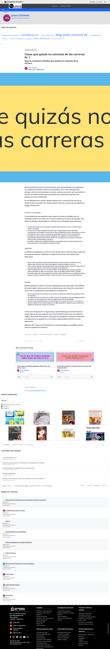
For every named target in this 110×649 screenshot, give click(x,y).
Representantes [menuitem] (40, 622)
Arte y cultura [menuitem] (82, 620)
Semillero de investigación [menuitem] (65, 618)
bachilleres (29, 35)
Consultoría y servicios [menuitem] (85, 615)
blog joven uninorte (71, 35)
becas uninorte (47, 35)
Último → (105, 485)
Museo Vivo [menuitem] (39, 623)
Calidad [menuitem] (81, 640)
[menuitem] (55, 6)
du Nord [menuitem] (81, 645)
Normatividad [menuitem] (40, 636)
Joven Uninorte (20, 15)
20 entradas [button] (7, 445)
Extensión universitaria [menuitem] (85, 613)
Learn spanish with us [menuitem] (64, 636)
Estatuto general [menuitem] (41, 638)
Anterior (89, 485)
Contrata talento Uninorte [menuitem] (86, 624)
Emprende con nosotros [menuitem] (85, 618)
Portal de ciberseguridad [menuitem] (43, 634)
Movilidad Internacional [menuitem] (64, 632)
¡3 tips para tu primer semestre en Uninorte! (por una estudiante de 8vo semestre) (23, 463)
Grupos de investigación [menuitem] (64, 611)
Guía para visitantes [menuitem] (63, 638)
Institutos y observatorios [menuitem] (43, 613)
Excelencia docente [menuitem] (41, 616)
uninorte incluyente (57, 38)
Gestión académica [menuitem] (41, 620)
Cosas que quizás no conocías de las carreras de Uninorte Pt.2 (74, 367)
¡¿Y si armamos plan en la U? (9, 457)
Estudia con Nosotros (30, 50)
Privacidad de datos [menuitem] (41, 632)
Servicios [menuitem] (81, 636)
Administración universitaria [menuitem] (87, 634)
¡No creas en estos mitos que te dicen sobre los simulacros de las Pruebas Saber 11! (23, 478)
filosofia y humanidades (17, 38)
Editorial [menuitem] (60, 614)
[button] (105, 2)
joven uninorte (42, 38)
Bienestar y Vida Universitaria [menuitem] (44, 618)
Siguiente (97, 485)
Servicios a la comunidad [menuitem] (86, 622)
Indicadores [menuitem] (82, 638)
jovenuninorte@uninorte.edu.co (20, 18)
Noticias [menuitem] (60, 620)
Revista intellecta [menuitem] (62, 616)
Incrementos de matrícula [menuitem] (43, 639)
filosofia (5, 38)
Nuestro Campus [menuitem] (62, 639)
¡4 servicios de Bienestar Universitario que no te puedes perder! (18, 468)
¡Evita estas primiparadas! (9, 473)
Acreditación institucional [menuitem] (43, 645)
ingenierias (63, 334)
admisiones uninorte (11, 35)
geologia (29, 38)
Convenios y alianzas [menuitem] (63, 634)
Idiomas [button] (92, 2)
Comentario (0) (30, 341)
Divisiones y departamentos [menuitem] (44, 611)
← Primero (82, 485)
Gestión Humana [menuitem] (83, 642)
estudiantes (95, 35)
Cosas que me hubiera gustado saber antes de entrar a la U (33, 367)
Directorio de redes (15, 640)
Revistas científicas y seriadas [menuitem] (66, 613)
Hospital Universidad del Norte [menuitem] (87, 617)
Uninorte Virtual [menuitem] (40, 625)
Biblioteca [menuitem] (39, 614)
